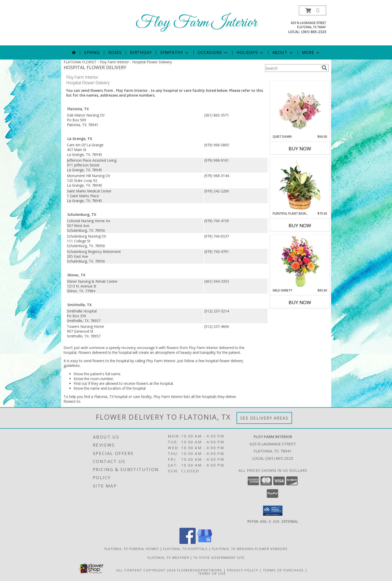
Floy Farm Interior (196, 23)
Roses (115, 52)
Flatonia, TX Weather (168, 557)
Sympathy (174, 52)
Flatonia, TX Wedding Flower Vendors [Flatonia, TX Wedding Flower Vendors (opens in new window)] (250, 548)
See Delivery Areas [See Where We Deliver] (264, 418)
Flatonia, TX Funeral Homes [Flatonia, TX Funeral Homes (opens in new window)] (131, 548)
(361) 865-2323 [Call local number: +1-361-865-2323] (313, 31)
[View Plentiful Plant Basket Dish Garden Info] (300, 184)
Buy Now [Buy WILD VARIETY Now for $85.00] (300, 302)
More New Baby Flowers (292, 316)
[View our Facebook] (187, 542)
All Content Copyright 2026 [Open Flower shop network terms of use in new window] (146, 570)
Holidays (250, 52)
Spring (92, 52)
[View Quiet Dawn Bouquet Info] (300, 107)
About (283, 52)
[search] (324, 68)
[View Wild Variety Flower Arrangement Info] (300, 261)
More (311, 52)
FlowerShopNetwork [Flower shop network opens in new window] (199, 570)
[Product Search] (292, 68)
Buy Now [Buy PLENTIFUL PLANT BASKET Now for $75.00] (300, 225)
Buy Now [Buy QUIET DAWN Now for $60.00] (300, 148)
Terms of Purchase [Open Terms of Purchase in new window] (283, 570)
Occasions (213, 52)
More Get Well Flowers (292, 77)
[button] (312, 10)
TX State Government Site (219, 557)
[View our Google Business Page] (205, 542)
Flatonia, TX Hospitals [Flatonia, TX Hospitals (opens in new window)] (185, 548)
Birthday (141, 52)
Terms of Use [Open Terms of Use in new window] (212, 573)
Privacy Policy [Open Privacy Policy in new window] (242, 570)
